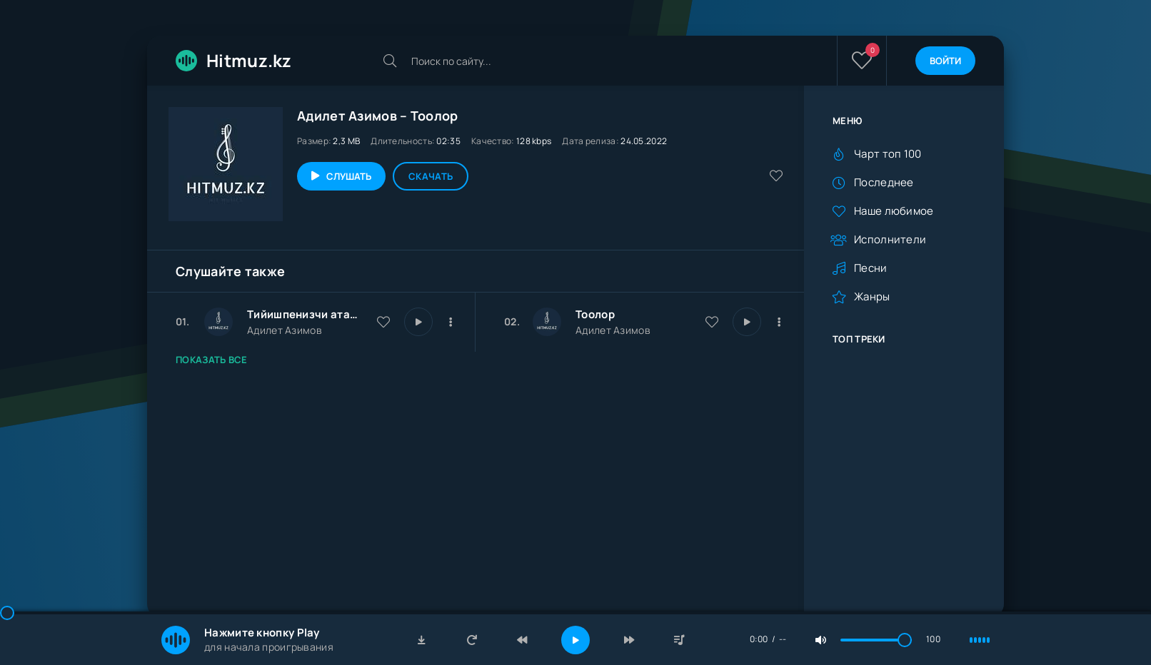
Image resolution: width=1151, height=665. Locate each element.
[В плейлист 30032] (450, 321)
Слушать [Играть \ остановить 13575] (348, 176)
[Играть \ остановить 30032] (418, 322)
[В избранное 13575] (711, 321)
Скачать (430, 176)
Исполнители (890, 239)
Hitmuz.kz (234, 60)
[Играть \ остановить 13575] (747, 322)
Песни (871, 267)
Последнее (884, 182)
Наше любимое (894, 210)
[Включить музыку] (575, 640)
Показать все (212, 359)
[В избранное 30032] (383, 321)
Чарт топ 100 (888, 153)
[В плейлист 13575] (779, 321)
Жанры (872, 296)
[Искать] (390, 60)
